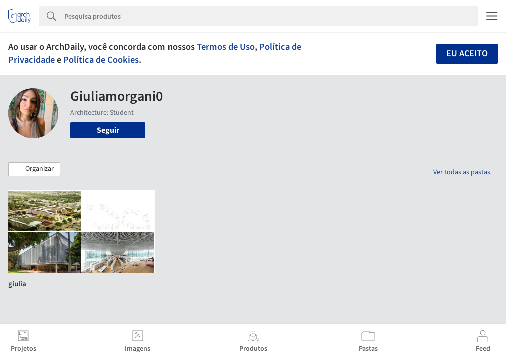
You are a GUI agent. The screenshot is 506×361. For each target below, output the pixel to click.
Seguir (108, 130)
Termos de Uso (226, 46)
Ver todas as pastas (461, 172)
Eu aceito (467, 53)
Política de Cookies (101, 59)
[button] (34, 169)
